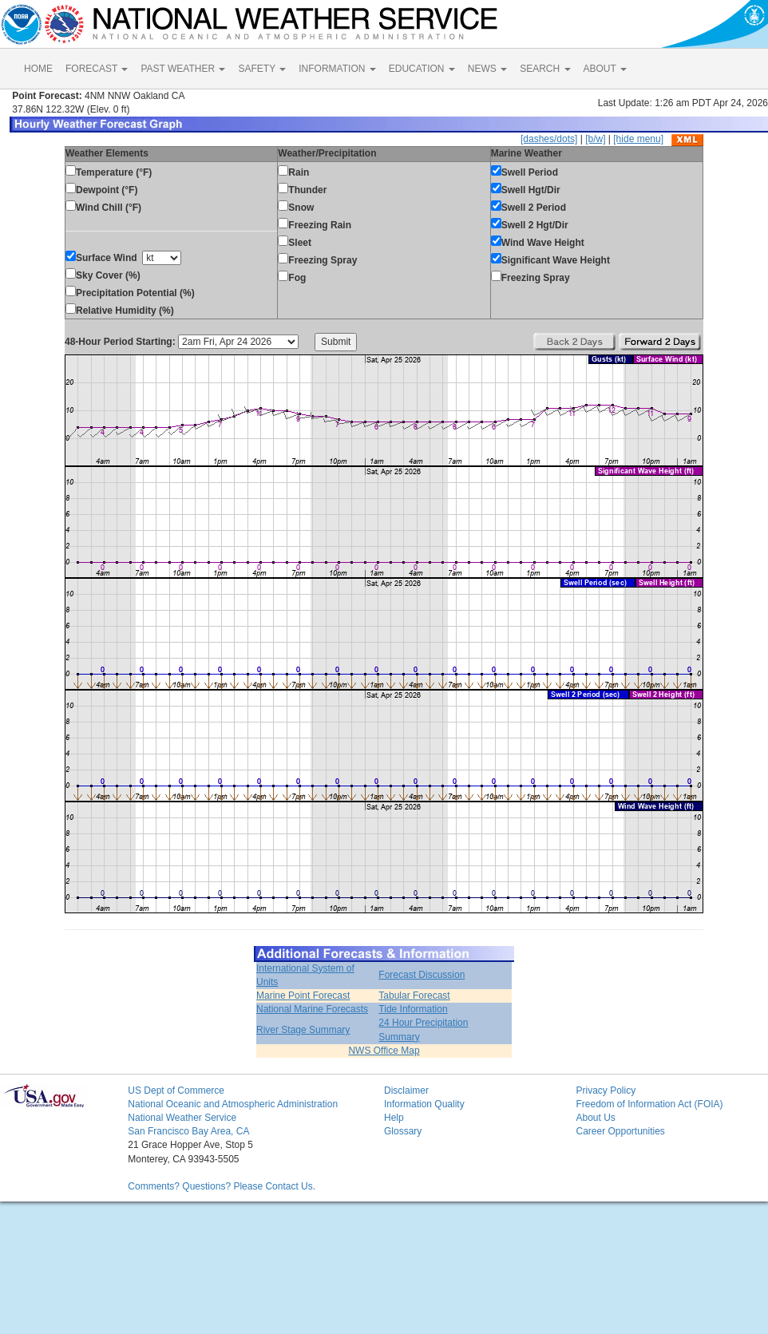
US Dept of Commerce (176, 1090)
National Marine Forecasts (312, 1009)
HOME (38, 68)
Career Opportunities (620, 1131)
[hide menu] (638, 138)
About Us (595, 1117)
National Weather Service (182, 1117)
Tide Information (412, 1009)
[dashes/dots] (549, 138)
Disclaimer (406, 1090)
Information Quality (424, 1104)
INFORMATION (337, 68)
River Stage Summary (303, 1029)
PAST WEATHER (183, 68)
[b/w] (595, 138)
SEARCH (545, 68)
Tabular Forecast (413, 995)
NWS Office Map (383, 1050)
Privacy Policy (605, 1090)
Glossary (403, 1131)
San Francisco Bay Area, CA (188, 1131)
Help (394, 1117)
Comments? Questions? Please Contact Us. (221, 1186)
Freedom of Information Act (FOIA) (649, 1104)
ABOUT (605, 68)
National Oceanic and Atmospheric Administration (233, 1104)
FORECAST (96, 68)
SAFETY (262, 68)
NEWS (487, 68)
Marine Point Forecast (303, 995)
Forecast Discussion (421, 974)
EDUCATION (422, 68)
